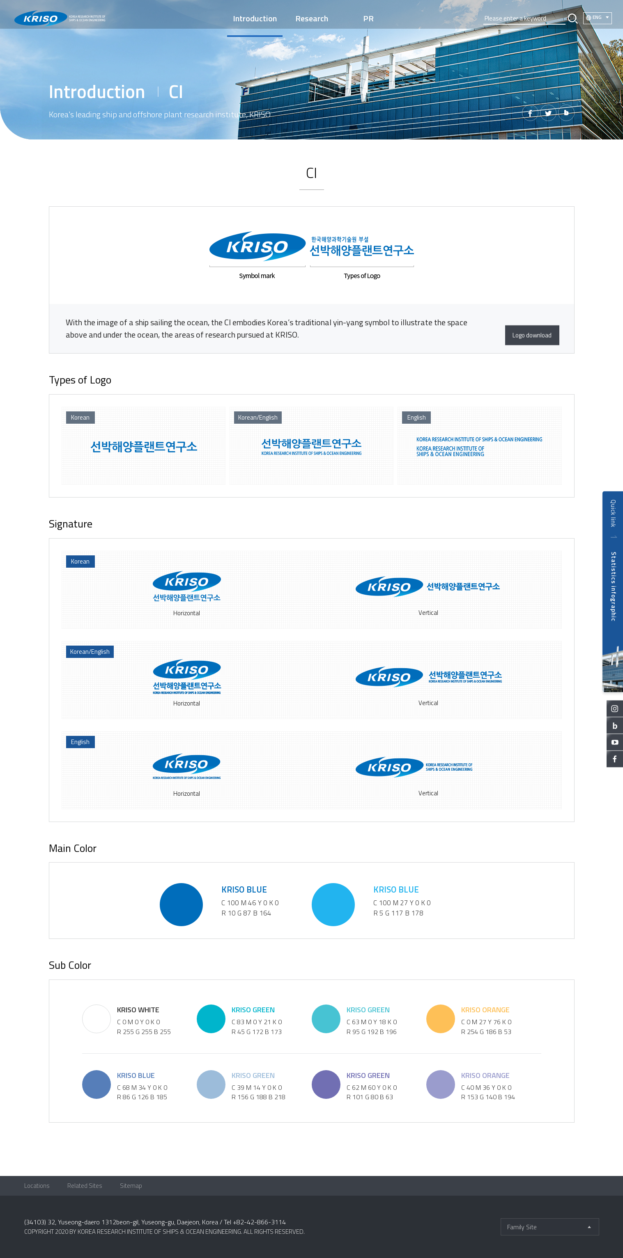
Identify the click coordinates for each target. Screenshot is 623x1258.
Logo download (520, 328)
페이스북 (525, 114)
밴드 (565, 114)
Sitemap (131, 1185)
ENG (596, 18)
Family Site (522, 1227)
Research (311, 18)
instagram (615, 708)
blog (615, 725)
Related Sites (84, 1185)
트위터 (545, 114)
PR (368, 18)
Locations (37, 1185)
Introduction (254, 18)
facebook (615, 759)
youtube (615, 742)
